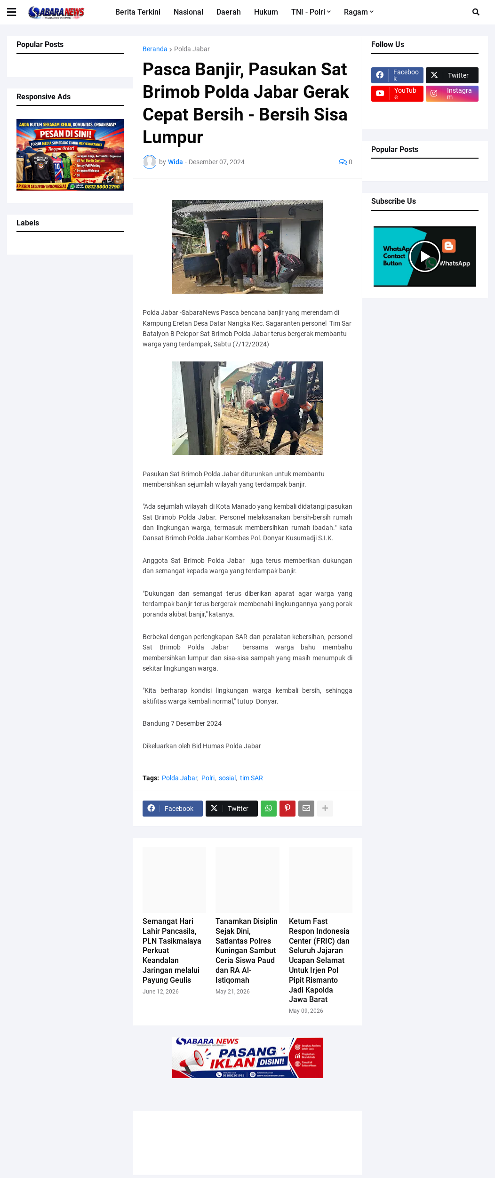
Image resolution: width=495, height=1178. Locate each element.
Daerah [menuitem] (228, 12)
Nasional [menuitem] (188, 12)
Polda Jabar (192, 49)
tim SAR (251, 778)
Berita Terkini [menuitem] (137, 12)
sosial (227, 778)
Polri (208, 778)
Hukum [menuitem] (266, 12)
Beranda (155, 49)
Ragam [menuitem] (356, 12)
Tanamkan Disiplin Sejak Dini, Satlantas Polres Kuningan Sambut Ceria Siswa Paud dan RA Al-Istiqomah (247, 951)
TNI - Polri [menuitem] (308, 12)
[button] (17, 12)
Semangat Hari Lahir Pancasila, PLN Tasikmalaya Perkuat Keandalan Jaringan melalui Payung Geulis (172, 951)
